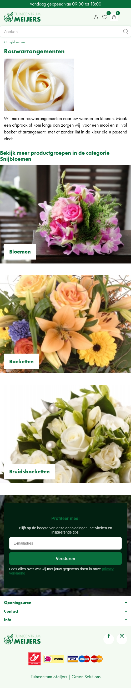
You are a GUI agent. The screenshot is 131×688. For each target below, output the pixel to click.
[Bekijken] (114, 17)
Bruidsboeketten (29, 471)
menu (124, 17)
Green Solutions (86, 677)
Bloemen (20, 251)
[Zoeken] (65, 31)
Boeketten (21, 361)
